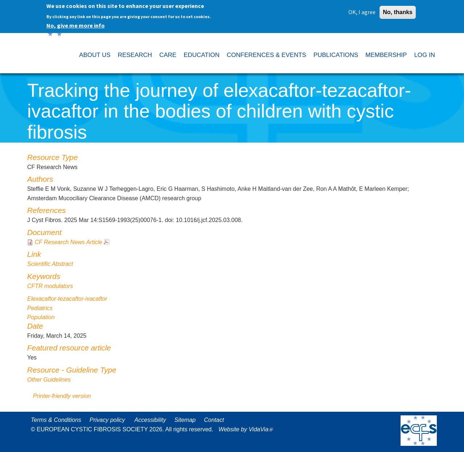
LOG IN (424, 55)
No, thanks (398, 11)
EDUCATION (202, 55)
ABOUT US (95, 55)
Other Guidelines (49, 380)
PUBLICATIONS (336, 55)
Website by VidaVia (248, 429)
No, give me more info (75, 24)
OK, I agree (362, 10)
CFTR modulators (50, 286)
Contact (214, 420)
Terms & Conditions (56, 420)
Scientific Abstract (50, 264)
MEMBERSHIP (386, 55)
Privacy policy (107, 420)
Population (41, 317)
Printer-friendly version (62, 396)
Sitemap (185, 420)
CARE (167, 55)
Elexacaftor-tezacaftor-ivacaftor (67, 299)
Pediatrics (40, 308)
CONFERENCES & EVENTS (266, 55)
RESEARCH (135, 55)
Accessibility (150, 420)
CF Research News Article (68, 242)
